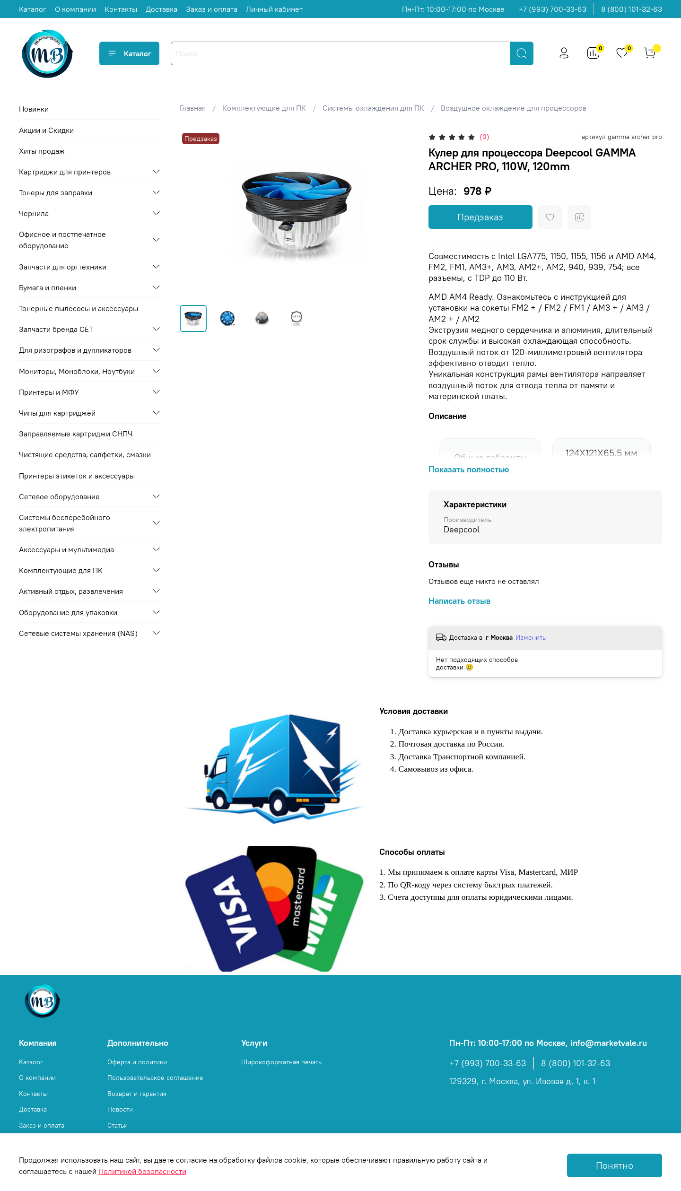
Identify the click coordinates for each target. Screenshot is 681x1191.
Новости (120, 1109)
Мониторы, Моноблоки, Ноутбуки (77, 371)
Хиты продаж (42, 151)
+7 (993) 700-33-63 (552, 9)
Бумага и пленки (47, 287)
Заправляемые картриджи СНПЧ (75, 433)
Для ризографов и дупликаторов (75, 350)
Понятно (614, 1165)
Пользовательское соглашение (155, 1077)
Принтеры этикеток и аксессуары (77, 475)
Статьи (117, 1125)
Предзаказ (480, 217)
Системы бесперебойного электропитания (64, 523)
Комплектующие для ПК (264, 108)
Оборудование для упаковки (68, 612)
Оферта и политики (137, 1062)
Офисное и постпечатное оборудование (62, 239)
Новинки (34, 108)
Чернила (34, 213)
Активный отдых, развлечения (71, 591)
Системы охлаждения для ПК (373, 108)
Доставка (161, 9)
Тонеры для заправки (55, 192)
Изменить (530, 637)
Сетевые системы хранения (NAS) (78, 633)
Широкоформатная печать (281, 1062)
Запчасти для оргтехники (62, 266)
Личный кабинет (274, 9)
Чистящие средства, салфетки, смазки (85, 454)
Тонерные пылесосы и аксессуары (78, 308)
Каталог (32, 9)
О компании (75, 9)
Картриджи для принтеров (65, 171)
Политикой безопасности (142, 1171)
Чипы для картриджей (57, 412)
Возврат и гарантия (136, 1093)
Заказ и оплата (211, 9)
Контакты (121, 9)
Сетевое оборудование (59, 496)
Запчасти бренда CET (56, 329)
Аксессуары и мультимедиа (66, 549)
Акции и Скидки (46, 130)
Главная (193, 108)
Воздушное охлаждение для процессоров (513, 108)
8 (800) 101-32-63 (631, 9)
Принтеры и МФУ (49, 392)
